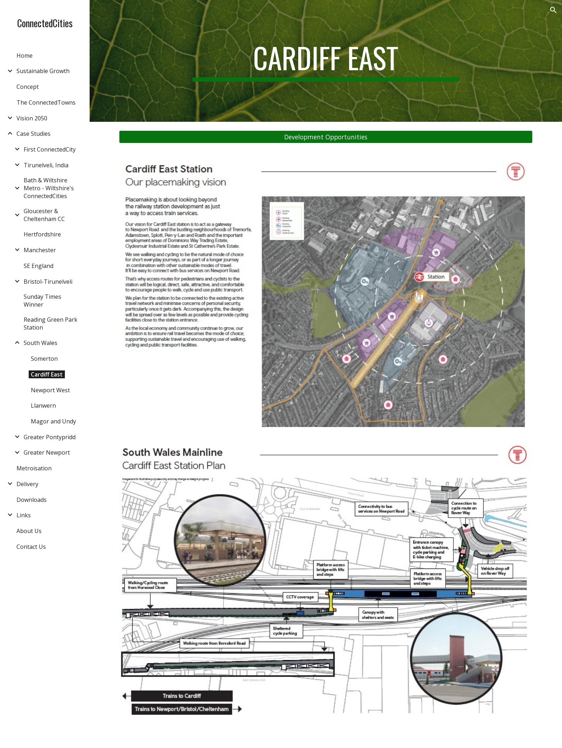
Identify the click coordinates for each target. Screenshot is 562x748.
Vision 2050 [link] (31, 118)
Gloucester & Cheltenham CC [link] (44, 215)
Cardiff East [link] (47, 374)
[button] (553, 10)
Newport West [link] (50, 390)
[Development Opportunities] (325, 137)
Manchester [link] (40, 250)
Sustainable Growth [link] (43, 71)
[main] (326, 61)
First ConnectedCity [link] (50, 149)
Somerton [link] (44, 359)
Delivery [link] (27, 484)
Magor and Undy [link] (53, 421)
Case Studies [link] (33, 134)
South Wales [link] (40, 343)
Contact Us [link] (31, 547)
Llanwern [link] (43, 405)
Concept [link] (27, 87)
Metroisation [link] (34, 468)
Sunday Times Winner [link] (42, 300)
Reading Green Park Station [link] (50, 323)
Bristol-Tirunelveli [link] (48, 282)
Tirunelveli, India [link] (46, 165)
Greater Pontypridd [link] (50, 437)
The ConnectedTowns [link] (46, 102)
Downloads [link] (31, 500)
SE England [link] (38, 266)
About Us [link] (29, 531)
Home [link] (24, 55)
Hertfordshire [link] (42, 234)
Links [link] (23, 515)
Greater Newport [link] (47, 452)
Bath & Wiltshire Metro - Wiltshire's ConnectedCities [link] (49, 188)
